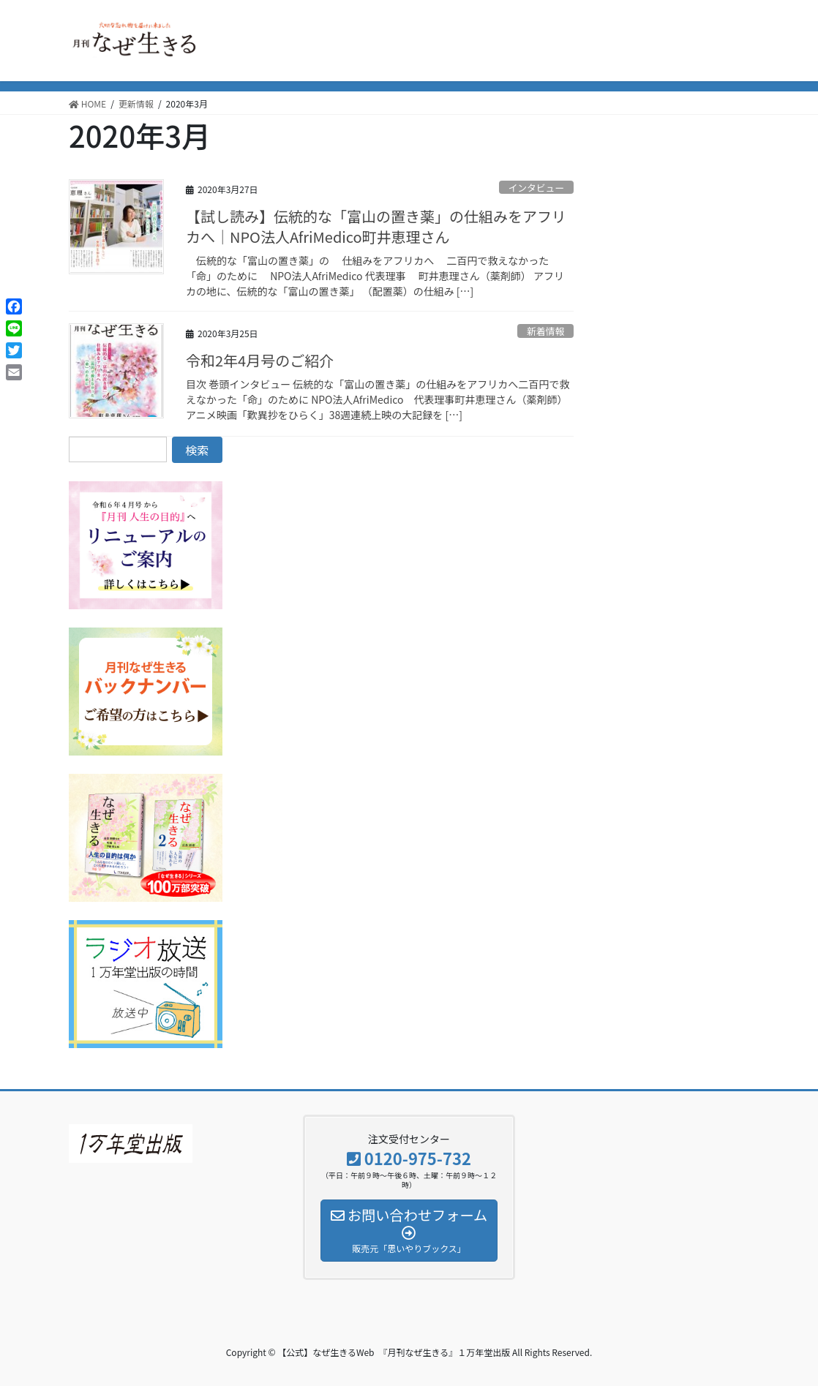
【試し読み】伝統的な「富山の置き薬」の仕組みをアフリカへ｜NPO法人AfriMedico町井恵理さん (376, 226)
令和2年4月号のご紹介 (260, 360)
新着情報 (545, 331)
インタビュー (536, 188)
